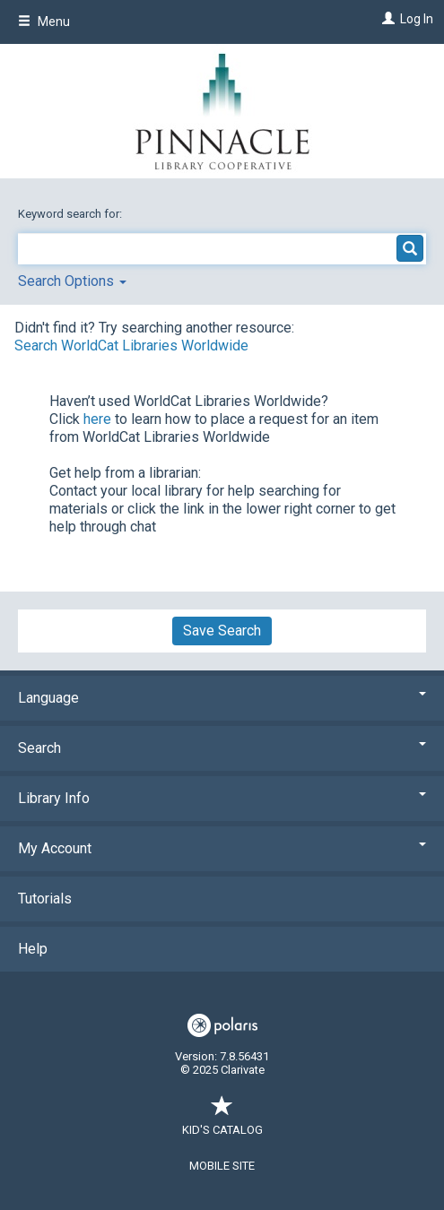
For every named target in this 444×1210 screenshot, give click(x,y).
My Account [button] (222, 848)
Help (33, 948)
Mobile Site (222, 1165)
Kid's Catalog (222, 1121)
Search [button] (222, 747)
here (97, 419)
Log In (416, 19)
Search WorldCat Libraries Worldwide (131, 345)
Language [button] (222, 697)
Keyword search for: (71, 213)
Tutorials (45, 898)
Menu (44, 21)
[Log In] (386, 19)
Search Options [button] (72, 281)
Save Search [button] (222, 630)
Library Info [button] (222, 798)
